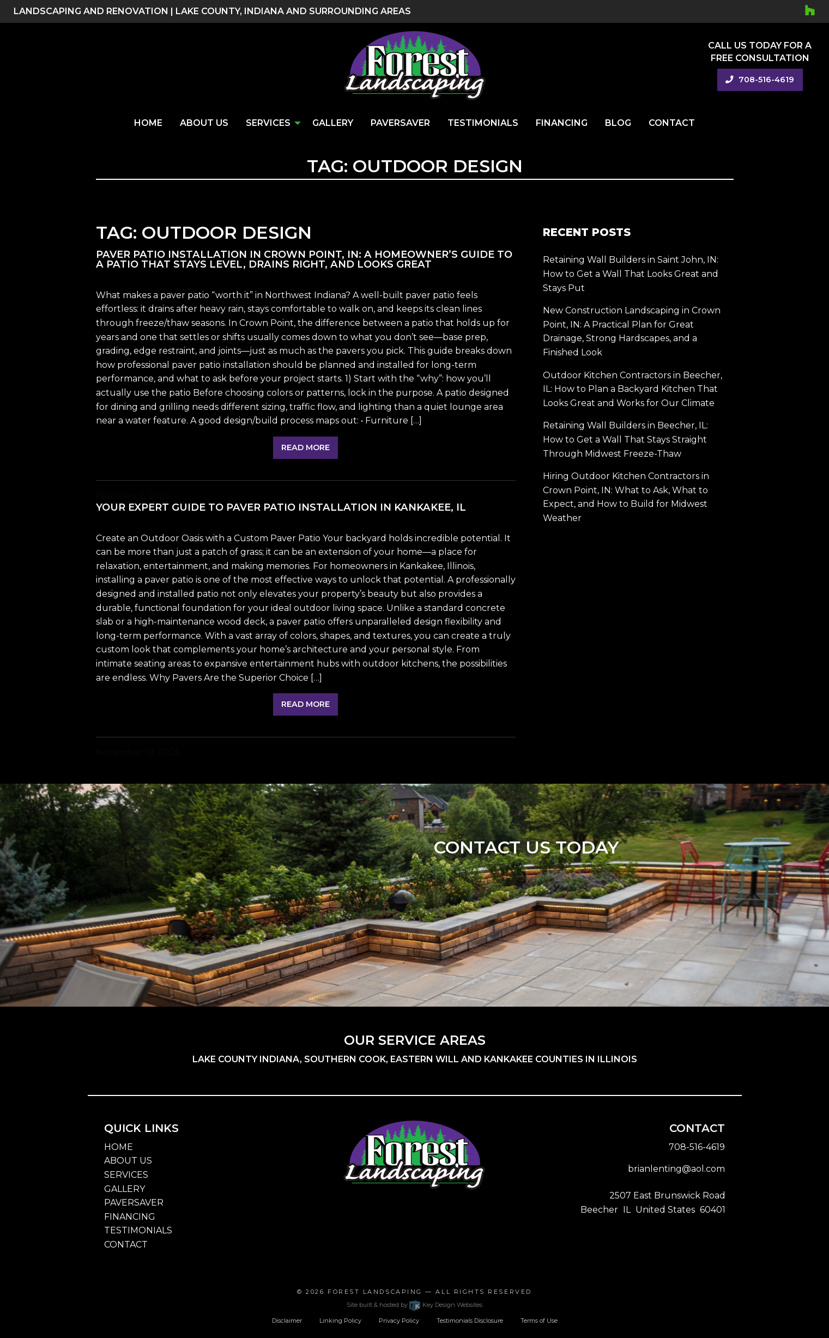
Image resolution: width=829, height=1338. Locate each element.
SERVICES (126, 1175)
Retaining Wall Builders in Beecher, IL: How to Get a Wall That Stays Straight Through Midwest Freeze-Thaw (625, 439)
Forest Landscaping (375, 1291)
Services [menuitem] (268, 123)
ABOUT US (128, 1160)
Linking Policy (340, 1320)
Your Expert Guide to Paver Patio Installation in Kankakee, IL (281, 507)
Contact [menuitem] (672, 123)
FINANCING (129, 1217)
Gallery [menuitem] (332, 123)
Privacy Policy (399, 1320)
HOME (118, 1147)
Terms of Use (539, 1320)
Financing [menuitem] (562, 123)
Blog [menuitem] (618, 123)
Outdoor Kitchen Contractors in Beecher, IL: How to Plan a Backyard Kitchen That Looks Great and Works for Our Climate (632, 389)
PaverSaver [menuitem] (400, 123)
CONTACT (126, 1244)
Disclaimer (287, 1320)
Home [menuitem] (148, 123)
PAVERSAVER (134, 1202)
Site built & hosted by (414, 1305)
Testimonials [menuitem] (482, 123)
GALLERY (124, 1189)
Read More (305, 447)
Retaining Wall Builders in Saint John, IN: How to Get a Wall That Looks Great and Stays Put (630, 274)
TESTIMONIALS (138, 1230)
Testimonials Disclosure (470, 1320)
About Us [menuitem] (204, 123)
